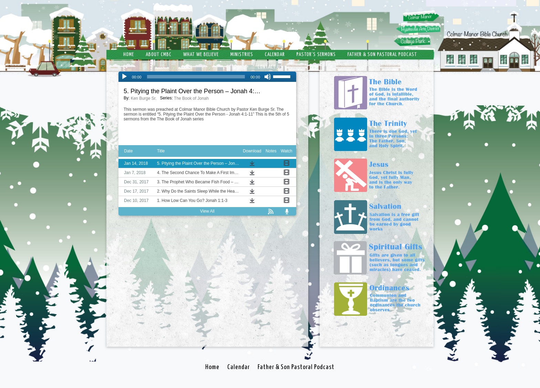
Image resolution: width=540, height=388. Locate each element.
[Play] (124, 76)
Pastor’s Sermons (316, 54)
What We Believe (201, 54)
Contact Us (270, 66)
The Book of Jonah (191, 98)
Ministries (241, 54)
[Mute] (267, 76)
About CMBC (159, 54)
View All (207, 211)
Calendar (275, 54)
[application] (207, 77)
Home (128, 54)
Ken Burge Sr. (144, 98)
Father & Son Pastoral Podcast (382, 54)
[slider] (196, 76)
